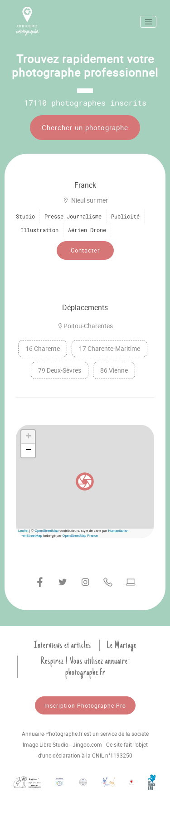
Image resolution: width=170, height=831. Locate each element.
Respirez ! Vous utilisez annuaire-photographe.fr (85, 666)
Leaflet (23, 531)
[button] (85, 481)
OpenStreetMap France (80, 536)
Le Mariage (121, 645)
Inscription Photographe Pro (85, 705)
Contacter (85, 250)
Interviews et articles (62, 645)
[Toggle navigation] (148, 22)
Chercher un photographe (85, 127)
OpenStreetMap (46, 531)
